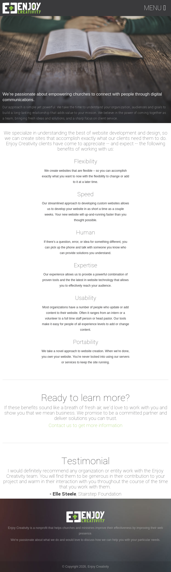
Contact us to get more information (85, 425)
